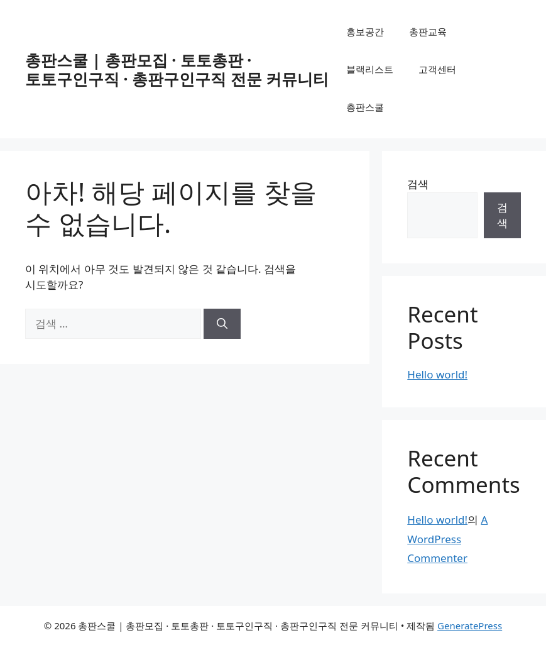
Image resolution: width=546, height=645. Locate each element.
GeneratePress (469, 625)
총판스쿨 (365, 107)
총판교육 (428, 31)
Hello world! (437, 374)
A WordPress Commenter (447, 538)
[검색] (222, 324)
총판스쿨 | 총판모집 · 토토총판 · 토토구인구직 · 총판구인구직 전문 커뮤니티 (177, 69)
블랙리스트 (369, 69)
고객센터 (437, 69)
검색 (418, 184)
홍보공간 (365, 31)
